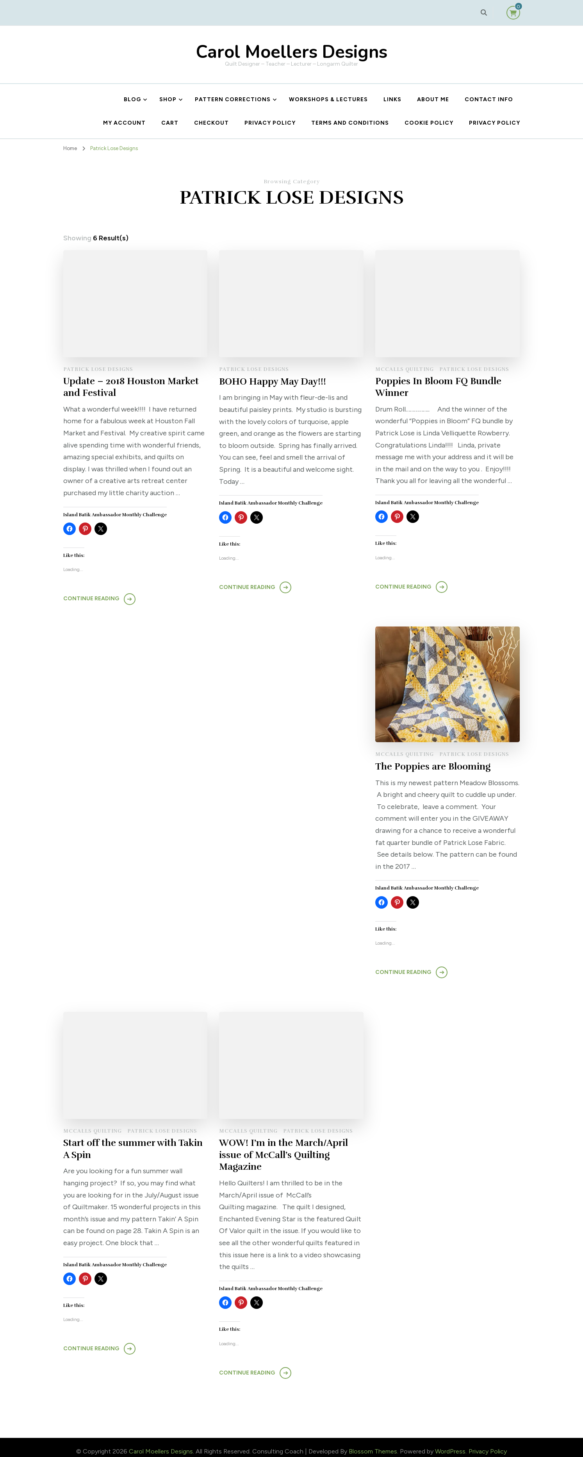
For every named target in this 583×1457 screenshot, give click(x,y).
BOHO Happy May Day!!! (272, 381)
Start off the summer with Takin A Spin (445, 764)
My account (124, 123)
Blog (132, 99)
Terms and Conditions (350, 123)
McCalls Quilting (404, 369)
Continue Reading (91, 599)
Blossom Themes (373, 1444)
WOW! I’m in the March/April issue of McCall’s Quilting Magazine (440, 1147)
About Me (433, 99)
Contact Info (489, 99)
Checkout (211, 123)
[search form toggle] (484, 12)
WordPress (450, 1444)
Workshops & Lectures (328, 99)
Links (392, 99)
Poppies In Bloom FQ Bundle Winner (438, 387)
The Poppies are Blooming (277, 767)
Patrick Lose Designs (98, 369)
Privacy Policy (270, 123)
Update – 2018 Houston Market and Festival (131, 387)
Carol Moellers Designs (291, 52)
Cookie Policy (429, 123)
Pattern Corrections (233, 99)
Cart (169, 123)
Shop (168, 99)
